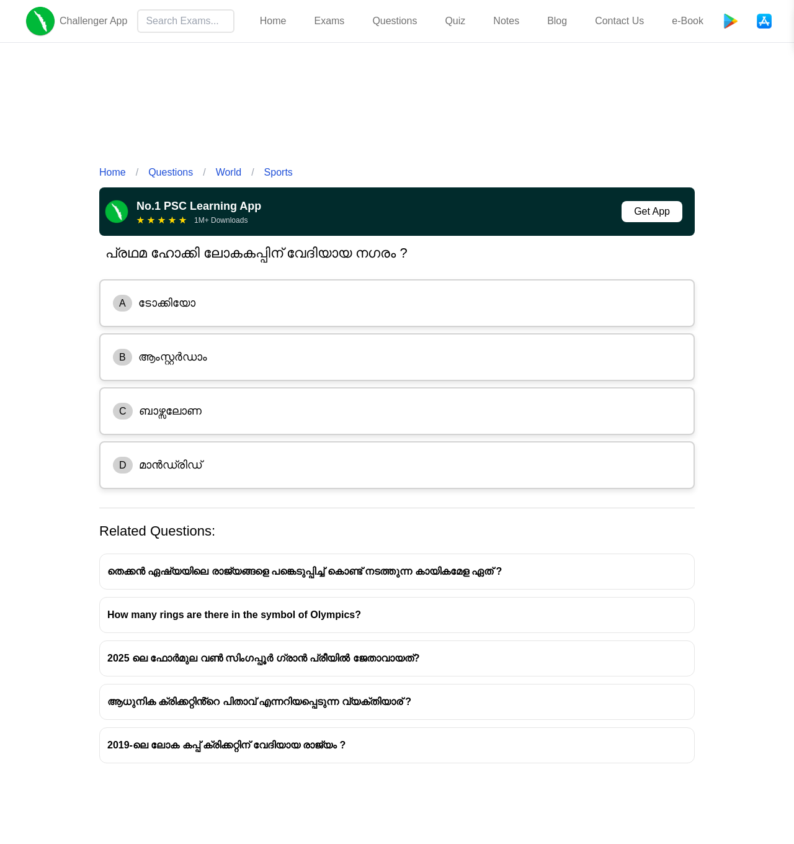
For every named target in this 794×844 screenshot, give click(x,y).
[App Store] (764, 21)
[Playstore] (730, 21)
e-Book (687, 21)
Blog (557, 21)
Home (273, 21)
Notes (506, 21)
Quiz (455, 21)
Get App (652, 211)
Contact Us (619, 21)
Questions (394, 21)
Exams (329, 21)
